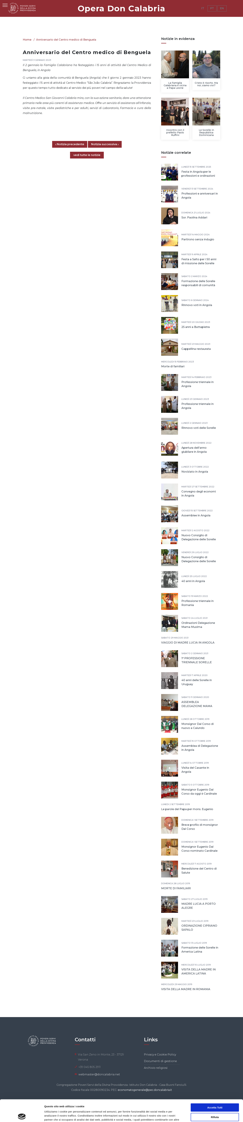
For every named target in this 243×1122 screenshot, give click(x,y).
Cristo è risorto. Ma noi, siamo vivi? (206, 84)
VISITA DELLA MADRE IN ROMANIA (185, 989)
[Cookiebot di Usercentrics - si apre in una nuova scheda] (22, 1115)
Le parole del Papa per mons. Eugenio (187, 809)
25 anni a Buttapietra (195, 327)
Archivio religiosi (156, 1067)
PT (212, 8)
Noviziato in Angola (194, 471)
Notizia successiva (105, 144)
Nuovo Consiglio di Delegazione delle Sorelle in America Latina (198, 561)
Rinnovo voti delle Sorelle (198, 427)
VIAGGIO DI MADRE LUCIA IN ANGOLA (187, 642)
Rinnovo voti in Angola (196, 305)
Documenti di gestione (160, 1061)
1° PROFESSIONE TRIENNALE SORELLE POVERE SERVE (196, 662)
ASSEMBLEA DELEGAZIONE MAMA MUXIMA (196, 706)
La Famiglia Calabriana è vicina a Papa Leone (175, 85)
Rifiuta (215, 1095)
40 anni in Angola (193, 581)
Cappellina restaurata (196, 348)
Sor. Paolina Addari (194, 217)
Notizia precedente (71, 144)
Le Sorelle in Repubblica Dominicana (206, 133)
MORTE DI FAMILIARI (176, 888)
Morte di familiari (172, 366)
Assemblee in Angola (195, 515)
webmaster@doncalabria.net (99, 1074)
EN (222, 8)
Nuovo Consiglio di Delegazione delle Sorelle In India (198, 539)
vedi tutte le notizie (86, 155)
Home (27, 39)
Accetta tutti (214, 1085)
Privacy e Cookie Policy (160, 1054)
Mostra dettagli (177, 1115)
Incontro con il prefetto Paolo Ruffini (175, 133)
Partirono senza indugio (197, 239)
